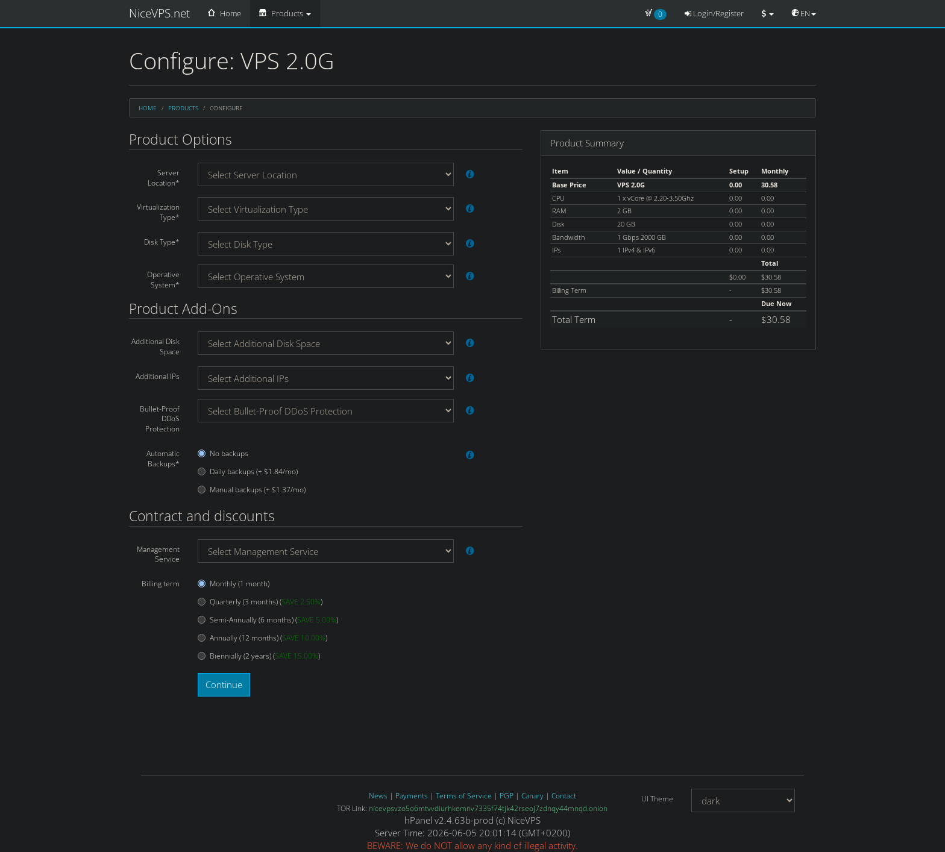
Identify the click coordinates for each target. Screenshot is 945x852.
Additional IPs (158, 376)
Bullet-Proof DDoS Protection (160, 419)
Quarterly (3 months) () (260, 602)
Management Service (158, 554)
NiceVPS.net (159, 13)
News (378, 796)
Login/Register (714, 13)
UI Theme (657, 799)
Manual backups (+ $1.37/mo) (252, 490)
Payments (411, 796)
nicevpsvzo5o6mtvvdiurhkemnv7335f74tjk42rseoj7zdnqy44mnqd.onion (488, 808)
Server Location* (164, 178)
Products (285, 13)
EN (804, 13)
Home (224, 13)
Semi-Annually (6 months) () (268, 620)
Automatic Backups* (163, 458)
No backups (223, 454)
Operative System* (163, 279)
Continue (224, 684)
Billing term (161, 583)
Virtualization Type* (158, 212)
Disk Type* (162, 242)
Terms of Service (464, 796)
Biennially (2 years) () (259, 656)
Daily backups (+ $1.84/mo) (248, 472)
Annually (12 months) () (262, 638)
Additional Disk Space (155, 346)
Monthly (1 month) (233, 584)
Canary (532, 796)
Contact (563, 796)
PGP (506, 796)
